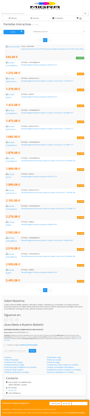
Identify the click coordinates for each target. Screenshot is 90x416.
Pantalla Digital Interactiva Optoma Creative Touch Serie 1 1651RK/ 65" (32, 81)
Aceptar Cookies (79, 404)
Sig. (49, 40)
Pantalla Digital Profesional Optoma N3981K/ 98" (24, 272)
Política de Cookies (77, 413)
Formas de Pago (53, 362)
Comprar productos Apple (14, 365)
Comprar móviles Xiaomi (13, 370)
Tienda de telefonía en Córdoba (16, 372)
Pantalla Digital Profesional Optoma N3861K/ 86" (24, 224)
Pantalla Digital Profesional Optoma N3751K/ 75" (24, 177)
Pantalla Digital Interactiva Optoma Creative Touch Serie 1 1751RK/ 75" (32, 129)
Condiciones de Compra (13, 362)
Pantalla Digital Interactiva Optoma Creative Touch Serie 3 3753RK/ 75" (32, 145)
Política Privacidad (11, 360)
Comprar (80, 58)
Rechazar (66, 404)
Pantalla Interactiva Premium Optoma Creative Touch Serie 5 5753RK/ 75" (33, 208)
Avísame (80, 74)
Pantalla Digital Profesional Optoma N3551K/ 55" (24, 65)
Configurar (55, 404)
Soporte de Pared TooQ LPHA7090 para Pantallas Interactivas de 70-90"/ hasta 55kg (37, 49)
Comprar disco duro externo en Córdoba (62, 365)
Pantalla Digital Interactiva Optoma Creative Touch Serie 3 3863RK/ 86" (32, 240)
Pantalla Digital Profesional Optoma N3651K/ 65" (24, 97)
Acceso (34, 18)
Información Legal (54, 357)
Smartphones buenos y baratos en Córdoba (64, 370)
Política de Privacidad (29, 345)
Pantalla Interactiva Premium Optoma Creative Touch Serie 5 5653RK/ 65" (33, 161)
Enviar (32, 351)
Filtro (16, 32)
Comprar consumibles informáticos (60, 367)
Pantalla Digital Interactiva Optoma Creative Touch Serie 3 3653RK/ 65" (32, 113)
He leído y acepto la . (22, 345)
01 (45, 40)
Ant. (40, 40)
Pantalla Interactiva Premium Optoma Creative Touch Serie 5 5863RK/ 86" (33, 256)
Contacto (57, 18)
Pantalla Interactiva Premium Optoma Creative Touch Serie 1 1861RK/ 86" (33, 192)
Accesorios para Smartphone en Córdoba (20, 367)
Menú (12, 18)
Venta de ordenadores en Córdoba (60, 372)
